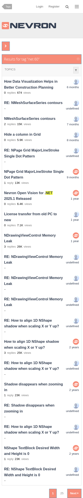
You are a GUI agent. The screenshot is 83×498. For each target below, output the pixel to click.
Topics (10, 69)
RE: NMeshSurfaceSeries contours (33, 103)
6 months (73, 87)
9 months (73, 177)
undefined (72, 108)
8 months (73, 140)
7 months (73, 124)
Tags (8, 6)
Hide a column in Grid (22, 135)
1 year (75, 198)
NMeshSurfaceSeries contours (30, 119)
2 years (74, 347)
